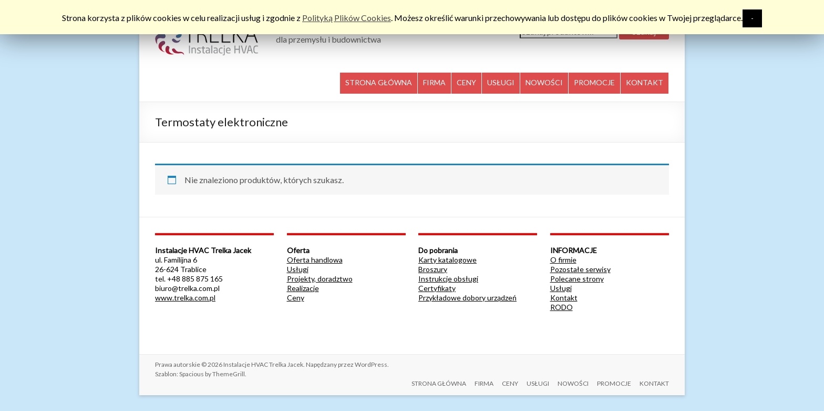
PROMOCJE (594, 82)
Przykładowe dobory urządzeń (467, 297)
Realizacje (303, 288)
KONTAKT (644, 82)
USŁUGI (500, 82)
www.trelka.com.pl (185, 297)
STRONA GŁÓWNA (378, 82)
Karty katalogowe (447, 259)
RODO (561, 307)
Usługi (297, 269)
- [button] (752, 18)
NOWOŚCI (544, 82)
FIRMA (434, 82)
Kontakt (564, 297)
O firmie (563, 259)
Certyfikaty (437, 288)
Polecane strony (577, 278)
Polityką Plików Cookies (346, 18)
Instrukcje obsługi (448, 278)
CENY (466, 82)
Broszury (432, 269)
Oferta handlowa (315, 259)
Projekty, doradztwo (320, 278)
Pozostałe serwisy (580, 269)
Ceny (295, 297)
